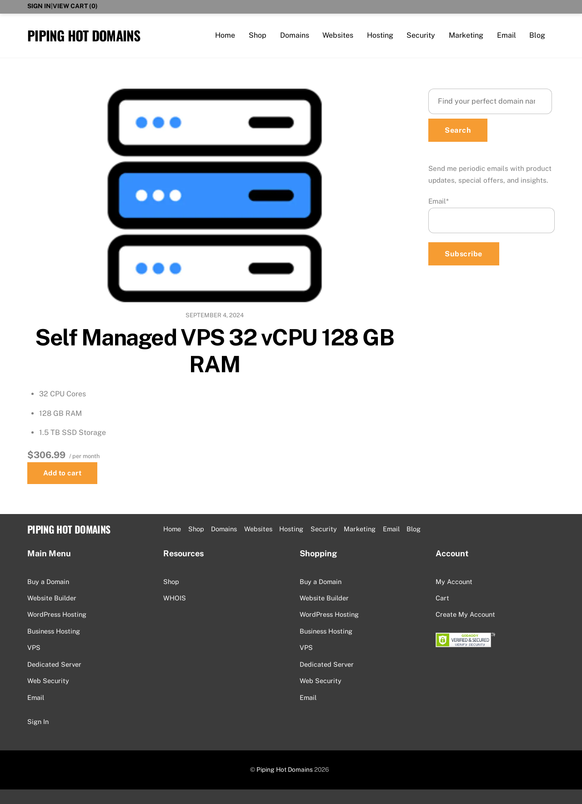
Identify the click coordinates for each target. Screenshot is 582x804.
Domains (294, 35)
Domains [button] (224, 529)
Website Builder (51, 598)
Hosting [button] (291, 529)
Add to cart (62, 473)
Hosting (380, 35)
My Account (454, 581)
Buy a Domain (48, 581)
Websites (337, 35)
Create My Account (465, 614)
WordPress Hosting (56, 614)
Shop (257, 35)
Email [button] (391, 529)
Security (420, 35)
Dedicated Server (54, 664)
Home (225, 35)
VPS (33, 647)
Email (506, 35)
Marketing (466, 35)
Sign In (39, 6)
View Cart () (75, 6)
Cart (442, 598)
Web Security (48, 680)
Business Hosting (53, 631)
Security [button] (324, 529)
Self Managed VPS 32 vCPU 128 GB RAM (214, 351)
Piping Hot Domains (284, 769)
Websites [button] (258, 529)
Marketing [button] (360, 529)
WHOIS (174, 598)
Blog (537, 35)
